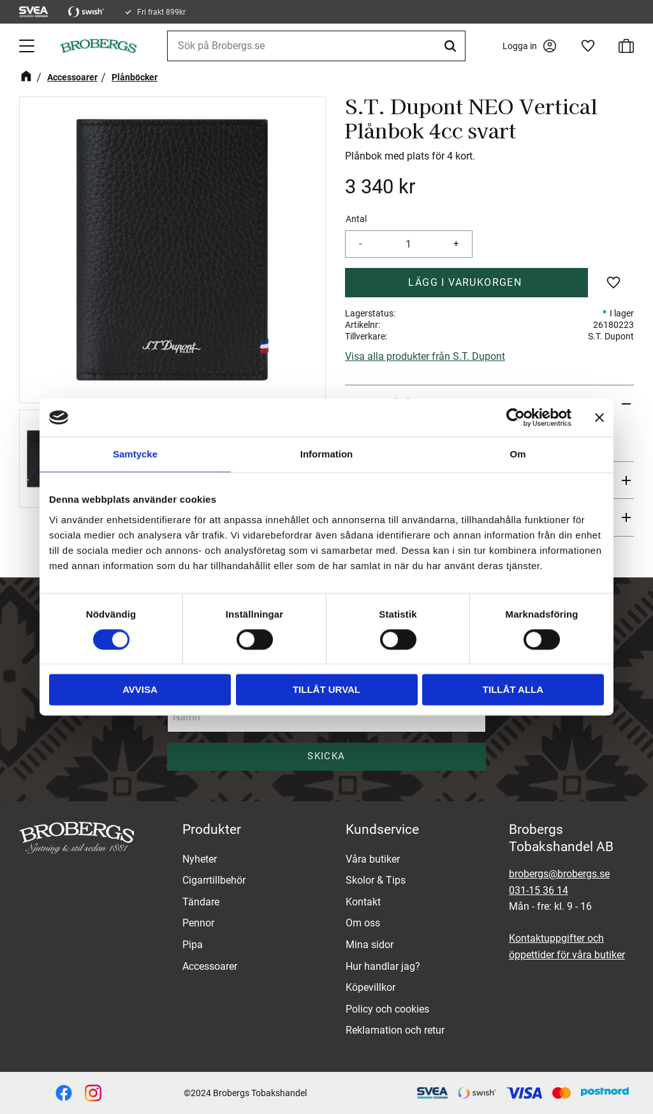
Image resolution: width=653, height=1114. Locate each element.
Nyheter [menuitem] (199, 859)
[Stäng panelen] (599, 417)
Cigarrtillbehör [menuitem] (214, 880)
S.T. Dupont (611, 336)
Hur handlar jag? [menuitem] (383, 966)
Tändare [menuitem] (200, 902)
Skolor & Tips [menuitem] (376, 880)
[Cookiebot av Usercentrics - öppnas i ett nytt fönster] (515, 417)
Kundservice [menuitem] (382, 829)
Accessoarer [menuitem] (209, 966)
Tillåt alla (513, 690)
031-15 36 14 (538, 890)
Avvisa (140, 690)
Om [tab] (517, 454)
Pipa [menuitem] (192, 945)
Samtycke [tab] (135, 454)
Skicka (326, 756)
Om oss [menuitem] (363, 923)
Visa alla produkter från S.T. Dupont (425, 356)
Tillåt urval (326, 690)
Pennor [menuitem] (198, 923)
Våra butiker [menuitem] (373, 859)
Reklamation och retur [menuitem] (395, 1030)
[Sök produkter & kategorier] (316, 46)
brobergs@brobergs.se (559, 874)
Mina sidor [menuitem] (369, 945)
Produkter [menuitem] (211, 829)
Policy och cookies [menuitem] (387, 1009)
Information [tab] (326, 454)
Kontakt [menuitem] (363, 902)
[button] (28, 46)
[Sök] (452, 46)
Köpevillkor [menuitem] (370, 987)
